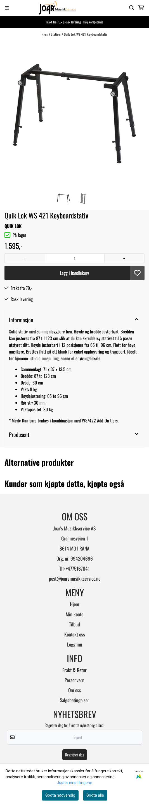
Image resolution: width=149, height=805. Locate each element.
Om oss (74, 690)
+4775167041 (78, 568)
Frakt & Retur (74, 670)
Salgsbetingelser (74, 700)
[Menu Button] (7, 8)
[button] (137, 273)
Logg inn (74, 644)
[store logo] (57, 8)
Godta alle (95, 795)
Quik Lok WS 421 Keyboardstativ (85, 34)
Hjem (45, 34)
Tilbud (74, 624)
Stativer (56, 34)
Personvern (74, 680)
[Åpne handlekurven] (141, 8)
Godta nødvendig (60, 795)
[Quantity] (74, 258)
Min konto (74, 614)
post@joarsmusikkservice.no (74, 578)
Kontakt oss (74, 634)
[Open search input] (131, 7)
